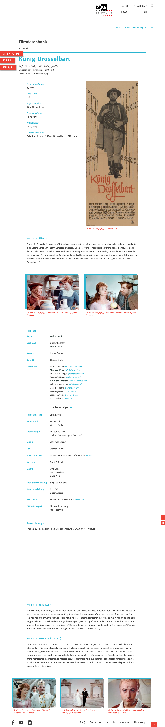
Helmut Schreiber (59, 380)
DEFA (7, 60)
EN (145, 11)
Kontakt (125, 6)
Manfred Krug (57, 370)
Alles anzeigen (61, 407)
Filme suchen (129, 27)
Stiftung (11, 53)
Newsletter (140, 6)
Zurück (24, 48)
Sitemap (139, 722)
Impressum (121, 722)
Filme (8, 67)
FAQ (83, 722)
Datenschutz (99, 722)
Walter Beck (56, 336)
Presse (123, 11)
